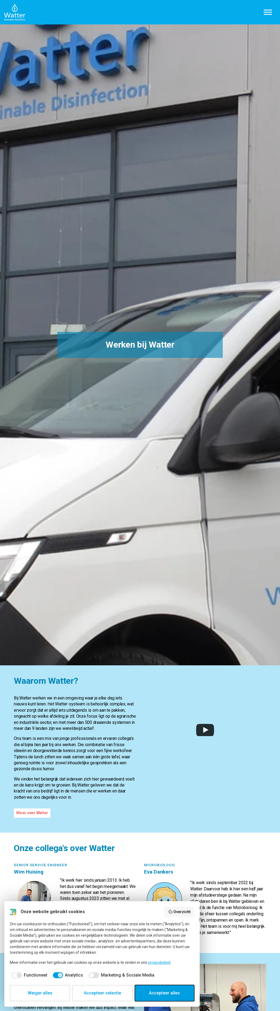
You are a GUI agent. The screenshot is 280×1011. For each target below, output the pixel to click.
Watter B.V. (14, 12)
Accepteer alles (164, 993)
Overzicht (179, 911)
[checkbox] (28, 975)
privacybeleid (159, 962)
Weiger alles (40, 993)
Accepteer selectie (102, 993)
